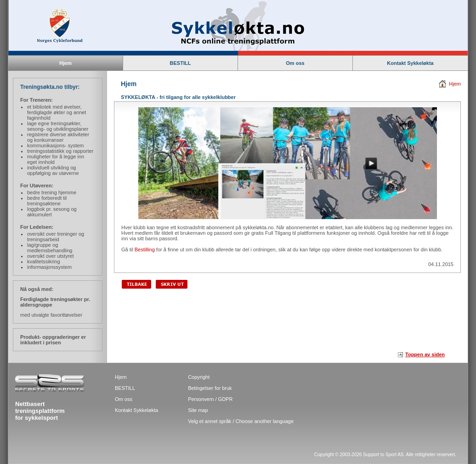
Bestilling (145, 249)
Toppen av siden (425, 354)
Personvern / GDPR (210, 399)
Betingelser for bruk (210, 388)
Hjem (455, 84)
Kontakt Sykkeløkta (410, 63)
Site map (198, 410)
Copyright (199, 377)
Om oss (295, 63)
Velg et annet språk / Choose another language (241, 421)
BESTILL (180, 63)
